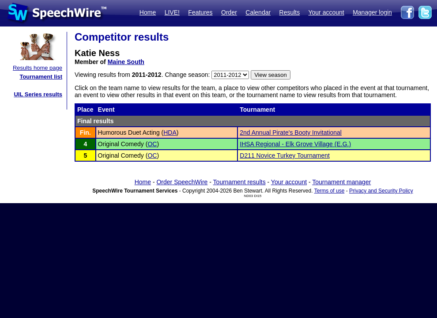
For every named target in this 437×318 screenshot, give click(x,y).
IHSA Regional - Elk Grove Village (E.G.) (295, 144)
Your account (326, 12)
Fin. (85, 132)
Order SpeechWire (181, 182)
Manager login (372, 12)
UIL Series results (38, 94)
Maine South (126, 61)
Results (289, 12)
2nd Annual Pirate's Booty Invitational (291, 132)
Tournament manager (341, 182)
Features (200, 12)
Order (229, 12)
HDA (170, 132)
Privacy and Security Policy (381, 191)
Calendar (258, 12)
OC (152, 144)
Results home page (37, 67)
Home (147, 12)
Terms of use (329, 191)
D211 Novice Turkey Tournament (285, 155)
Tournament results (239, 182)
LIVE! (172, 12)
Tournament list (40, 76)
